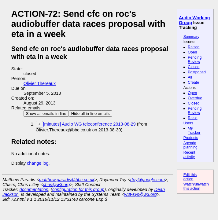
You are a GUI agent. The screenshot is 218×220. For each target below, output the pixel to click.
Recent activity (189, 154)
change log (37, 163)
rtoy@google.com (147, 179)
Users (188, 123)
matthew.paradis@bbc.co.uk (66, 179)
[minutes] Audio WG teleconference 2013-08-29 (89, 124)
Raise (192, 118)
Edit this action (190, 177)
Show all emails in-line (46, 113)
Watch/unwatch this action (196, 186)
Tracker (194, 130)
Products (190, 138)
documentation (34, 189)
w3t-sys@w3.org (140, 194)
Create (193, 82)
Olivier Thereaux (40, 83)
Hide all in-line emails (90, 113)
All (190, 77)
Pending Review (194, 59)
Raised (193, 47)
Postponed (197, 72)
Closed (193, 67)
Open (192, 52)
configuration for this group (78, 189)
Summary (191, 37)
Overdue (195, 98)
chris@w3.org (56, 184)
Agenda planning (190, 145)
